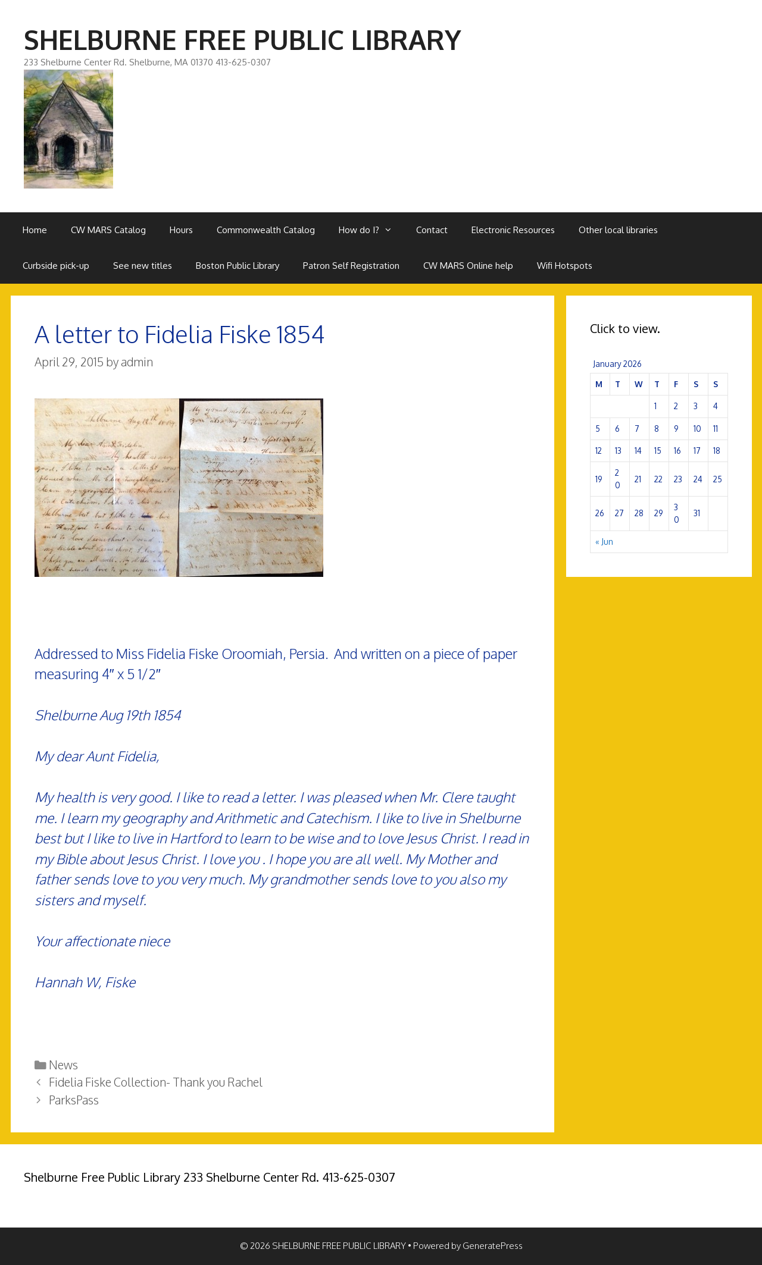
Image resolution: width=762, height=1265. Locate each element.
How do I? (371, 230)
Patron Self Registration (351, 265)
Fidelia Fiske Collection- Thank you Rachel (156, 1082)
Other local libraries (618, 230)
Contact (432, 230)
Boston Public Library (237, 265)
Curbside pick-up (56, 265)
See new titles (142, 265)
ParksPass (74, 1100)
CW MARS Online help (468, 265)
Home (35, 230)
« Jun (604, 541)
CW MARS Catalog (108, 230)
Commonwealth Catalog (266, 230)
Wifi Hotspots (564, 265)
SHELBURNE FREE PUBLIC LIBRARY (242, 39)
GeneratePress (493, 1245)
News (63, 1064)
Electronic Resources (513, 230)
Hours (181, 230)
